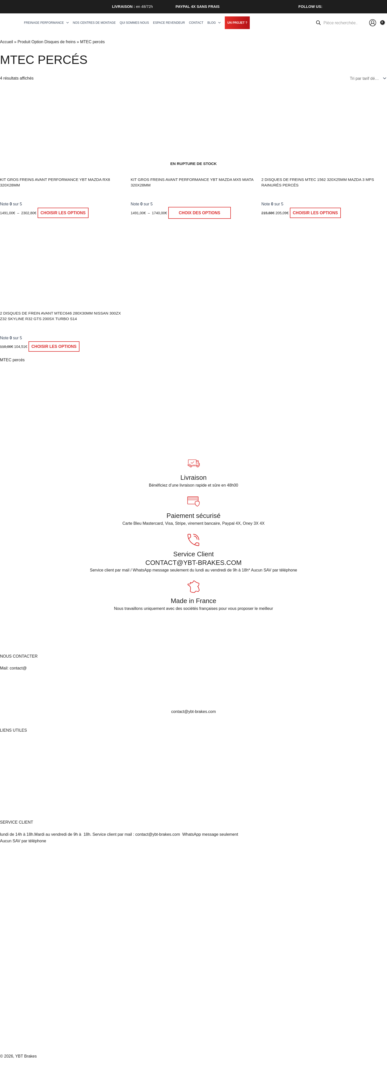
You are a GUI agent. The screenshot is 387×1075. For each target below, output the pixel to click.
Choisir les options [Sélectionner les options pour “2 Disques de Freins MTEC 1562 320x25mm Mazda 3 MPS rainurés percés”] (315, 213)
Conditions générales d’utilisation (29, 770)
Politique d (9, 783)
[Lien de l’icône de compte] (372, 23)
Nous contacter (13, 790)
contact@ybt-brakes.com (193, 711)
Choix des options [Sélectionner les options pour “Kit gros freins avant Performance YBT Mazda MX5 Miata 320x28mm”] (199, 213)
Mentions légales (15, 742)
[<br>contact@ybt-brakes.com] (193, 691)
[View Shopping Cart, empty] (381, 22)
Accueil (6, 42)
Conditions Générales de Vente (28, 756)
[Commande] (367, 78)
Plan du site (10, 796)
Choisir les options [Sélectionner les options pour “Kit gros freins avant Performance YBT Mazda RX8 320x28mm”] (63, 213)
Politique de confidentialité (23, 776)
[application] (66, 23)
